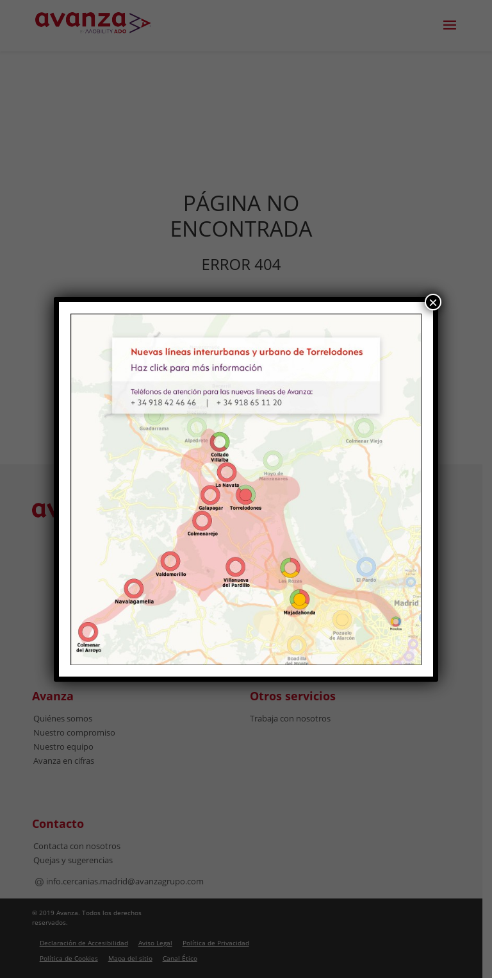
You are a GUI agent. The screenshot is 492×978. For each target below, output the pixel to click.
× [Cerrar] (433, 302)
